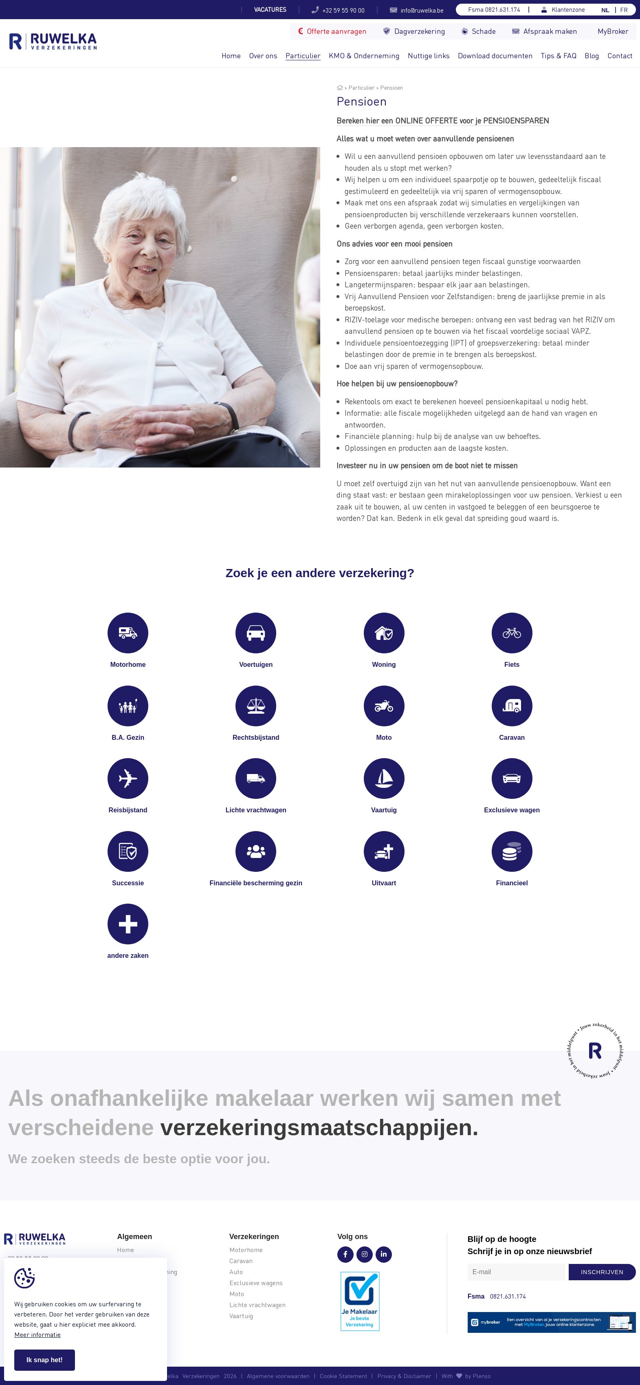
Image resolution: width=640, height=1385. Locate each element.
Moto (236, 1293)
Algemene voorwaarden (278, 1376)
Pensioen (391, 87)
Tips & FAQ (558, 55)
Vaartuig (241, 1315)
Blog (592, 55)
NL (605, 10)
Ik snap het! (44, 1359)
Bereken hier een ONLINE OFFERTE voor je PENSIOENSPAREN (442, 120)
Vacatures (270, 10)
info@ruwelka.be (417, 9)
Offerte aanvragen (332, 30)
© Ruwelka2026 (193, 1376)
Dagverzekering (414, 30)
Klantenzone (563, 10)
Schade (479, 30)
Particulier (303, 55)
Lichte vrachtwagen (257, 1304)
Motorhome (246, 1249)
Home (231, 55)
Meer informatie (37, 1334)
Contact (620, 55)
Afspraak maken (544, 30)
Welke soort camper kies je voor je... (181, 10)
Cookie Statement (343, 1376)
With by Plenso (466, 1376)
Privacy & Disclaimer (404, 1376)
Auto (236, 1271)
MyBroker (613, 30)
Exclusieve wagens (256, 1282)
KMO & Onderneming (364, 55)
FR (624, 10)
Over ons (263, 55)
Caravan (241, 1260)
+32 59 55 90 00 (338, 9)
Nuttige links (429, 55)
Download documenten (495, 55)
